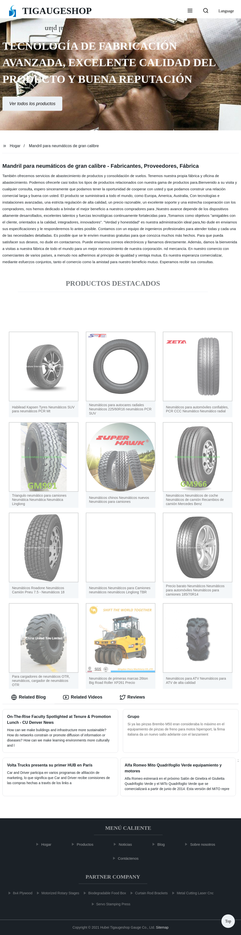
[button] (190, 11)
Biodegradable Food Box (104, 893)
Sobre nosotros (205, 844)
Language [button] (226, 11)
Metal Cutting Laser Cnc (192, 893)
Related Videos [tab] (82, 697)
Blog (164, 844)
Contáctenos (131, 858)
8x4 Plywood (19, 893)
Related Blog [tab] (28, 697)
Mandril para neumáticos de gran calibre (64, 146)
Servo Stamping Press (110, 904)
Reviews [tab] (132, 697)
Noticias (128, 844)
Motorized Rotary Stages (57, 893)
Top (228, 920)
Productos (88, 844)
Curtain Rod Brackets (148, 893)
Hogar (15, 146)
